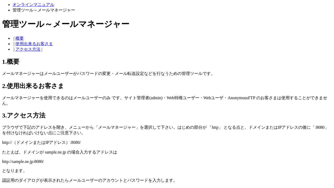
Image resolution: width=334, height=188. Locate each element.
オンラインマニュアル (33, 4)
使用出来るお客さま (34, 44)
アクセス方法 (27, 49)
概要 (19, 38)
